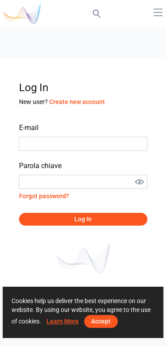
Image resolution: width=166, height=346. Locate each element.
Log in (83, 219)
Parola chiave (40, 165)
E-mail (29, 127)
